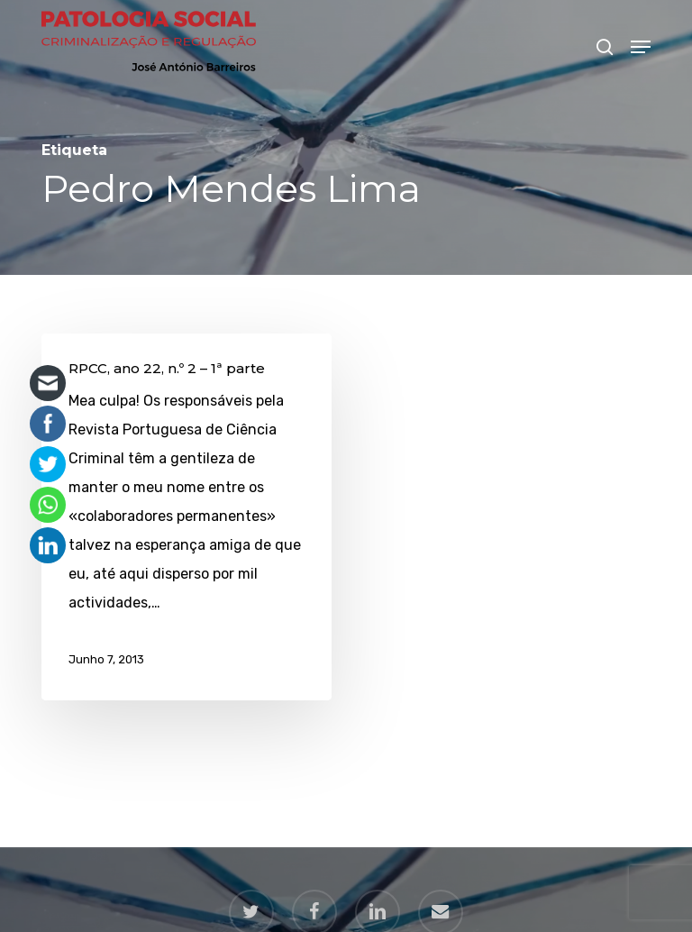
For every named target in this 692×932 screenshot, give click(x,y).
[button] (641, 47)
